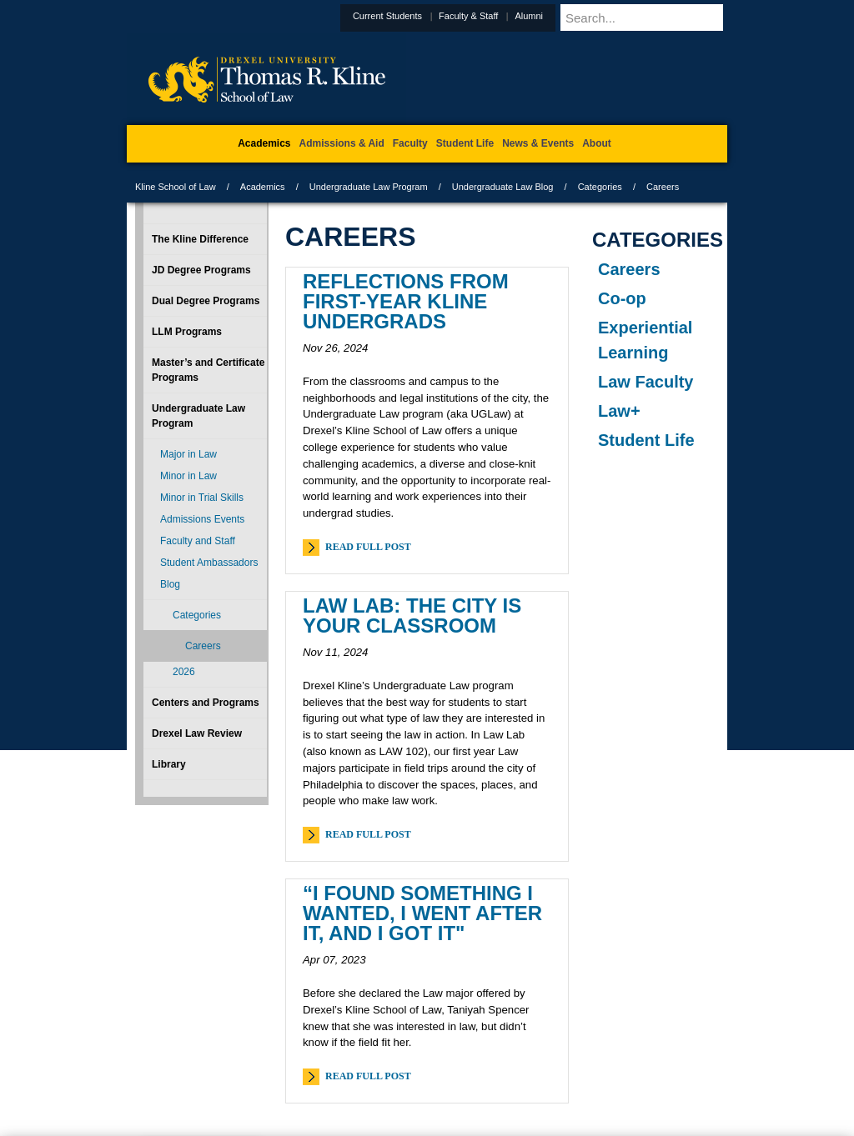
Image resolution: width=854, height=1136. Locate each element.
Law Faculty (645, 382)
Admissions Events (202, 519)
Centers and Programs (205, 702)
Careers (629, 269)
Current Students (428, 16)
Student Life (646, 440)
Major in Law (188, 454)
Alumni (569, 16)
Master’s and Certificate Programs (208, 370)
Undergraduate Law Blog (503, 187)
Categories (600, 187)
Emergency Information (412, 1070)
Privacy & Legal (422, 1053)
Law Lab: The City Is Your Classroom (412, 615)
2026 (184, 672)
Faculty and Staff (197, 541)
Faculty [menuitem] (410, 143)
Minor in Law (188, 476)
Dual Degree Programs (205, 301)
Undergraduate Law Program (368, 187)
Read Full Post (368, 547)
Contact (481, 1053)
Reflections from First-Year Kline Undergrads (406, 301)
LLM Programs (187, 332)
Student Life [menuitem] (465, 143)
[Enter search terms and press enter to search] (663, 17)
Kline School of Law (175, 187)
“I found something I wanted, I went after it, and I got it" (422, 913)
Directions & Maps (546, 1053)
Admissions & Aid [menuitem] (341, 143)
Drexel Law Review (197, 733)
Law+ (619, 411)
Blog (170, 584)
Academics (262, 187)
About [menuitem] (596, 143)
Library (169, 764)
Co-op (622, 298)
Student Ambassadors (209, 562)
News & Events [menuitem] (538, 143)
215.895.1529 (426, 1122)
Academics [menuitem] (264, 143)
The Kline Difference (200, 239)
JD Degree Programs (201, 270)
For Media (313, 1053)
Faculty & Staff (509, 16)
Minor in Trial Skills (202, 497)
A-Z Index (261, 1053)
